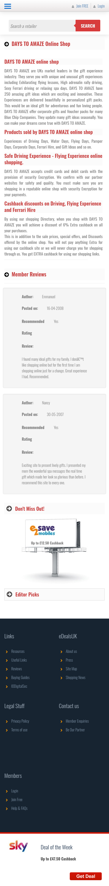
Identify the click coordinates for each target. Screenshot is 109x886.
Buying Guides (17, 677)
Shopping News (72, 677)
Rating (27, 333)
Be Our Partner (72, 730)
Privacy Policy (16, 721)
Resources (14, 651)
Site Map (68, 668)
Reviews (13, 668)
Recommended (33, 321)
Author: (27, 296)
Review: (27, 346)
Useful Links (15, 660)
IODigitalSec (15, 686)
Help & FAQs (15, 808)
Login (98, 6)
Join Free (13, 799)
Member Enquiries (74, 721)
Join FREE (79, 6)
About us (68, 651)
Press (66, 660)
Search (88, 25)
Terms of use (15, 730)
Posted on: (30, 308)
